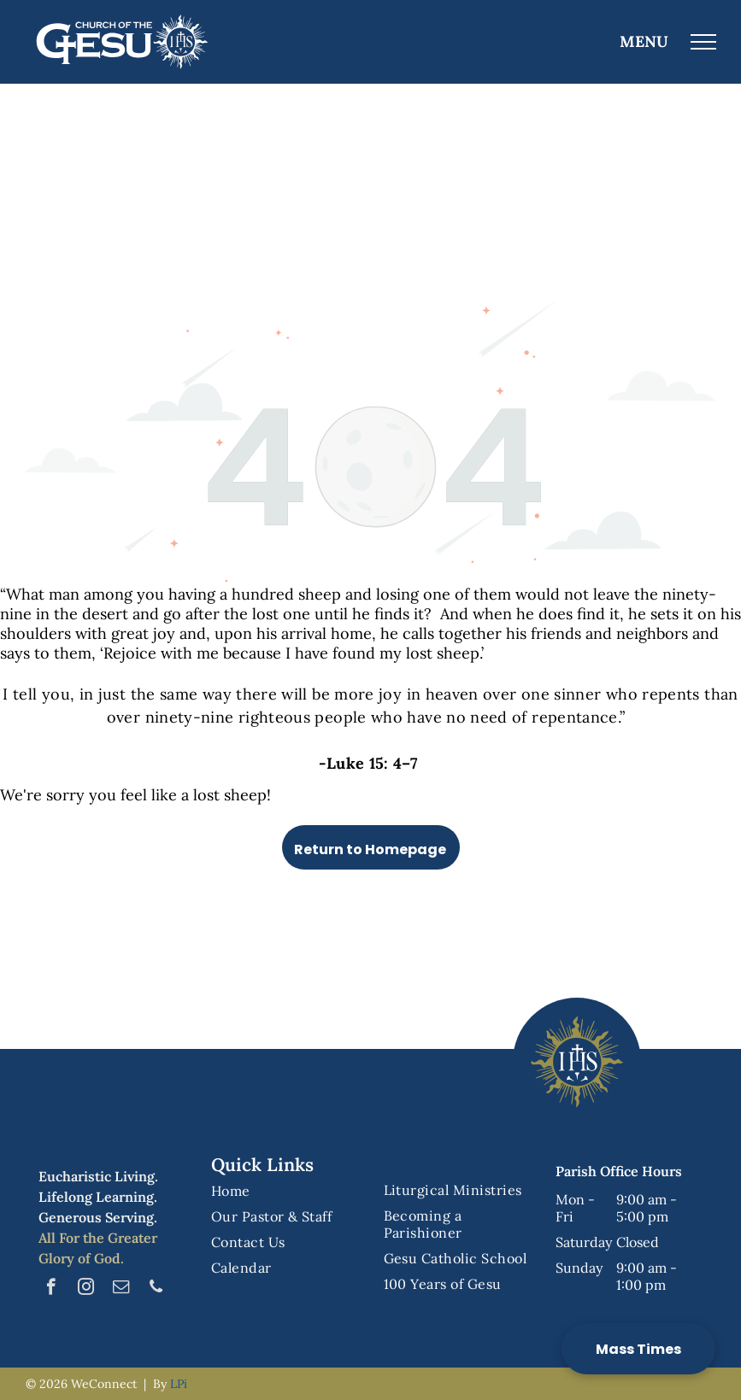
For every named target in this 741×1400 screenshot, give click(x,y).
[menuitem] (284, 1191)
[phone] (156, 1288)
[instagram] (86, 1288)
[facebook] (50, 1288)
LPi (178, 1383)
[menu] (703, 42)
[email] (121, 1288)
